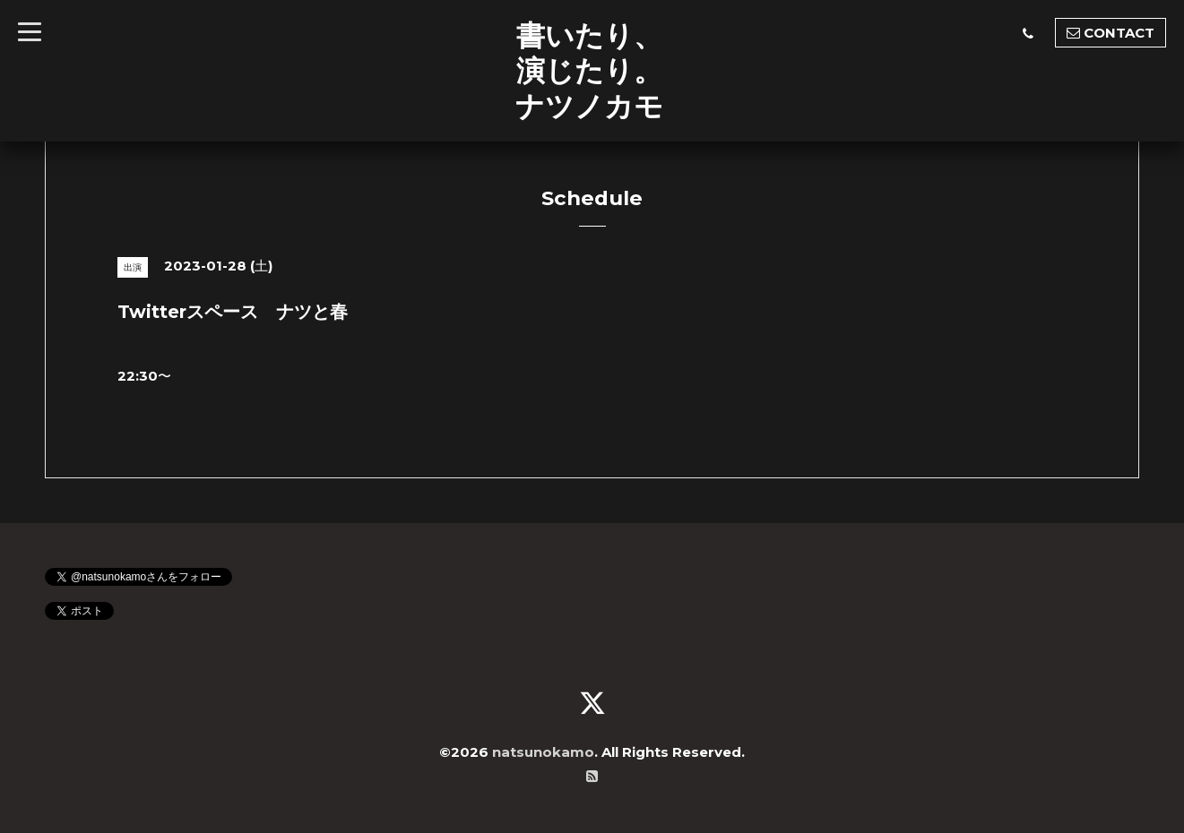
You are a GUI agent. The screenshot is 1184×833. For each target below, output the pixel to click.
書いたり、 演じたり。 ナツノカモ (589, 70)
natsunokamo (543, 751)
